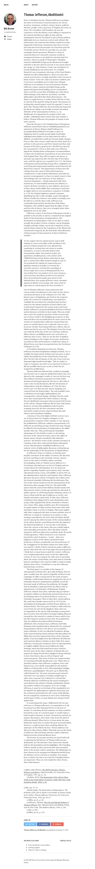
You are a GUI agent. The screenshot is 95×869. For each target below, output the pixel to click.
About (26, 5)
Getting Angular (34, 847)
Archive (35, 5)
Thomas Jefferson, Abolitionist (43, 14)
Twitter (8, 36)
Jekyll (47, 860)
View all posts (66, 841)
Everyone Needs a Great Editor (39, 845)
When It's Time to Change (37, 850)
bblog (6, 5)
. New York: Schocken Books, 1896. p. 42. (47, 779)
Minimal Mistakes (63, 860)
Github (8, 39)
